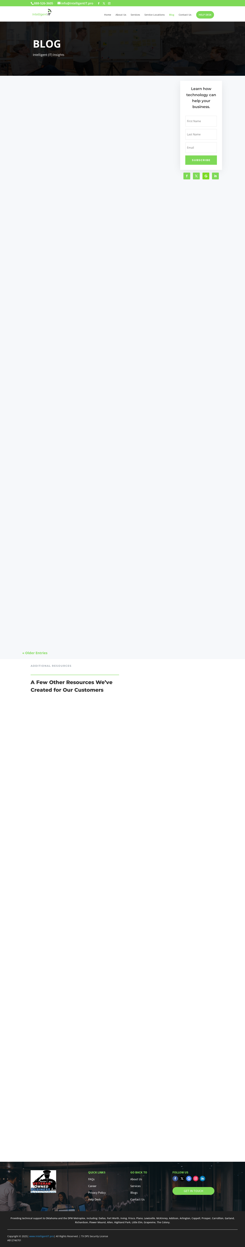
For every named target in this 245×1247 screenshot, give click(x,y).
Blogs (134, 1193)
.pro (51, 1236)
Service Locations (154, 15)
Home (107, 15)
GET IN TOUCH (193, 1191)
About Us (121, 15)
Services (135, 15)
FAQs (91, 1179)
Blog (171, 15)
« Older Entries (34, 653)
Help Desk (94, 1199)
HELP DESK (205, 14)
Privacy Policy (97, 1193)
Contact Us (185, 15)
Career (92, 1186)
